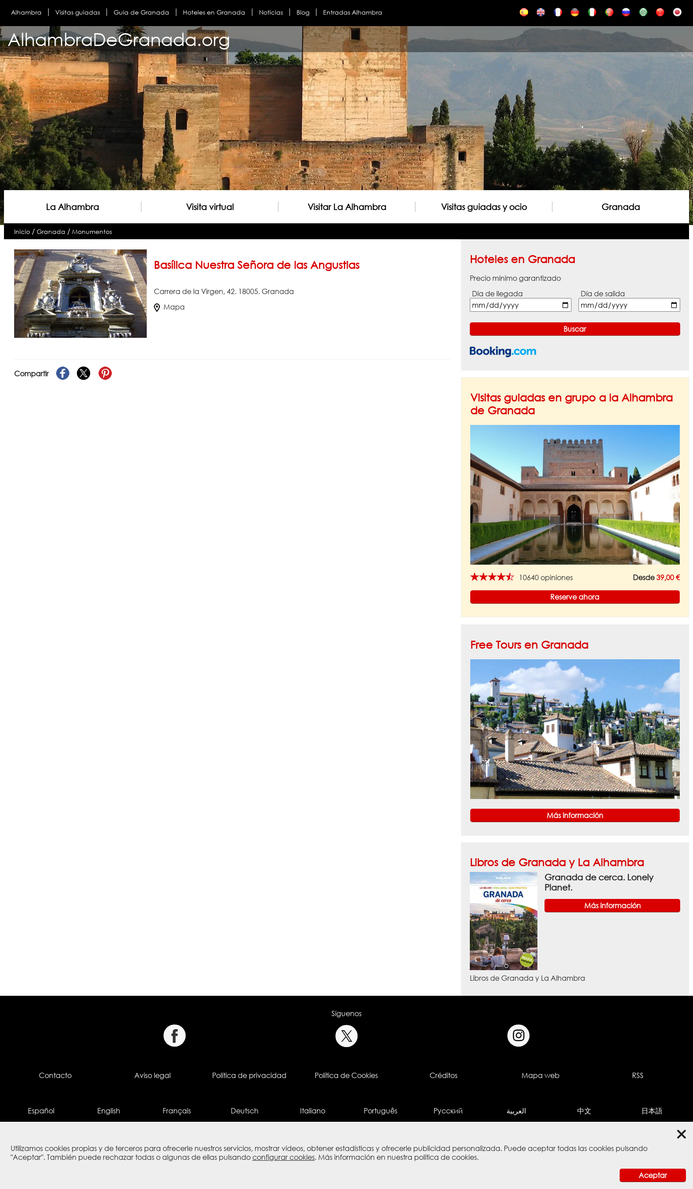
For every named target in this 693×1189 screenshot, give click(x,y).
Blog (303, 12)
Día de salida (603, 293)
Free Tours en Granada (529, 644)
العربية (516, 1110)
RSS (638, 1075)
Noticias (271, 12)
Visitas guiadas (77, 12)
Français (177, 1110)
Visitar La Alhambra (347, 207)
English (108, 1110)
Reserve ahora (574, 597)
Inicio (22, 231)
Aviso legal (152, 1075)
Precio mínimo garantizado (515, 278)
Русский (448, 1110)
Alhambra (26, 12)
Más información (575, 815)
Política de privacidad (249, 1075)
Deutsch (245, 1110)
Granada (621, 207)
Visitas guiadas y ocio (484, 207)
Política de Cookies (346, 1075)
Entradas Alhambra (352, 12)
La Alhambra (72, 207)
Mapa (169, 306)
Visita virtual (210, 207)
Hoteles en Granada (214, 12)
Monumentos (92, 231)
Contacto (55, 1075)
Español (41, 1110)
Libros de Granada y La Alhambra (557, 862)
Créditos (443, 1075)
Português (380, 1110)
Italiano (312, 1110)
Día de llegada (497, 293)
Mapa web (541, 1075)
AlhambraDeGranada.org (119, 39)
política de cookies (445, 1157)
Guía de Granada (141, 12)
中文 (584, 1110)
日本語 (652, 1110)
